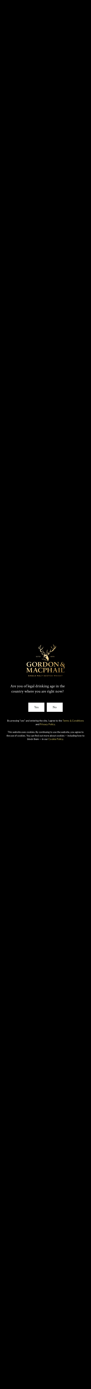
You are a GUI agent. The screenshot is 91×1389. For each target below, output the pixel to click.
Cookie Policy (55, 739)
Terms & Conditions (73, 720)
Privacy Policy (47, 724)
